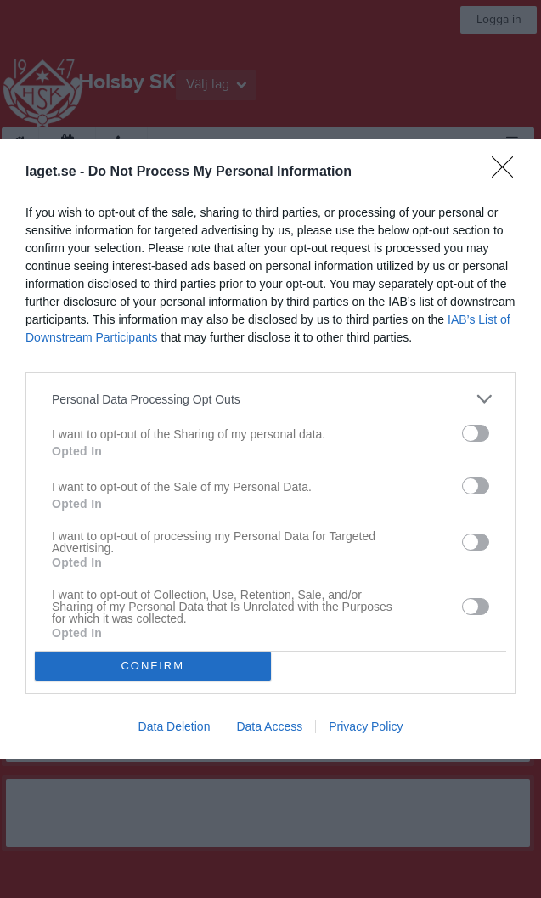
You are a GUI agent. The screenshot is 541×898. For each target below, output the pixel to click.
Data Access (269, 726)
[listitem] (270, 399)
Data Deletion (174, 726)
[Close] (508, 172)
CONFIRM (152, 665)
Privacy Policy (366, 726)
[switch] (475, 433)
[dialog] (270, 448)
